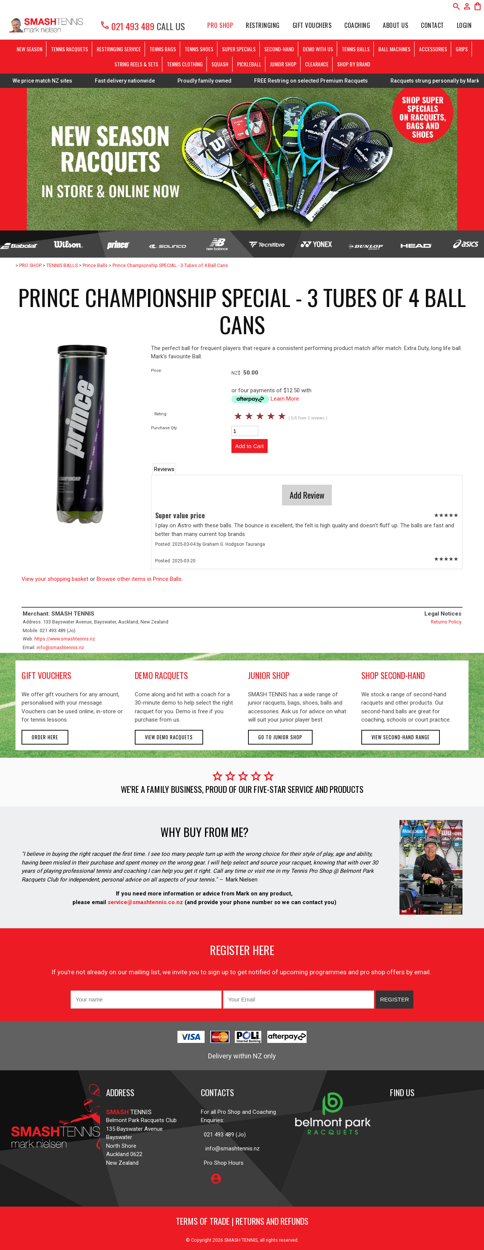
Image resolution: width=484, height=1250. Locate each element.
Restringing (263, 25)
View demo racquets (169, 737)
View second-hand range (400, 737)
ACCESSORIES (433, 49)
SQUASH (219, 64)
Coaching (357, 25)
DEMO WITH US (318, 49)
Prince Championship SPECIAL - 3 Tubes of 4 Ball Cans (170, 265)
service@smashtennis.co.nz (144, 902)
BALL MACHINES (394, 49)
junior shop (269, 675)
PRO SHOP (220, 25)
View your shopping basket (55, 579)
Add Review (307, 494)
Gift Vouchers (312, 25)
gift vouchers (46, 675)
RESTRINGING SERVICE (119, 49)
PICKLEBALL (249, 64)
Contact (432, 25)
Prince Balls (95, 265)
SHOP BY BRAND (353, 64)
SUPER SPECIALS (239, 49)
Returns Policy (446, 622)
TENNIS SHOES (199, 49)
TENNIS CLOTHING (185, 64)
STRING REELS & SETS (136, 64)
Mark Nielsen (241, 879)
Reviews (164, 469)
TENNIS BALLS (356, 49)
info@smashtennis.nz (60, 647)
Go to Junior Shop (280, 737)
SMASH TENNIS (240, 1240)
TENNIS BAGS (163, 49)
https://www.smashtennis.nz (64, 639)
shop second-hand (393, 675)
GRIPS (462, 49)
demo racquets (161, 675)
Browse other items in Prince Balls (139, 579)
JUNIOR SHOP (283, 64)
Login (464, 25)
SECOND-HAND (279, 49)
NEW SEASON (29, 49)
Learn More (285, 398)
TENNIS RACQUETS (69, 49)
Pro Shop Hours (222, 1162)
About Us (395, 25)
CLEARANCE (316, 64)
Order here (45, 737)
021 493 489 (127, 26)
